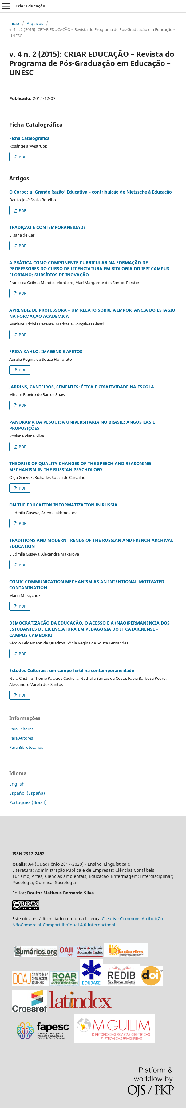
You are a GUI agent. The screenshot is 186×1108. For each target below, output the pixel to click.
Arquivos (35, 23)
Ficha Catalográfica (29, 138)
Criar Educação (30, 6)
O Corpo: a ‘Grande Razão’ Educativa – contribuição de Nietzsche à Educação (90, 192)
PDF (22, 157)
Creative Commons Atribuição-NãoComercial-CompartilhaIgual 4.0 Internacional (88, 922)
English (17, 784)
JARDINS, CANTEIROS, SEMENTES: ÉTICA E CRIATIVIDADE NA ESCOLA (81, 387)
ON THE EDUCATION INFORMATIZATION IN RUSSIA (63, 505)
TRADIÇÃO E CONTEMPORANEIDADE (47, 227)
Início (14, 23)
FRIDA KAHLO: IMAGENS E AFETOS (45, 351)
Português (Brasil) (27, 802)
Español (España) (27, 793)
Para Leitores (21, 729)
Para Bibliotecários (26, 747)
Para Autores (21, 738)
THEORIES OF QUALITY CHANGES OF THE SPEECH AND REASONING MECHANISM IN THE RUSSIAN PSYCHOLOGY (80, 466)
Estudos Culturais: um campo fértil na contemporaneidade (71, 670)
